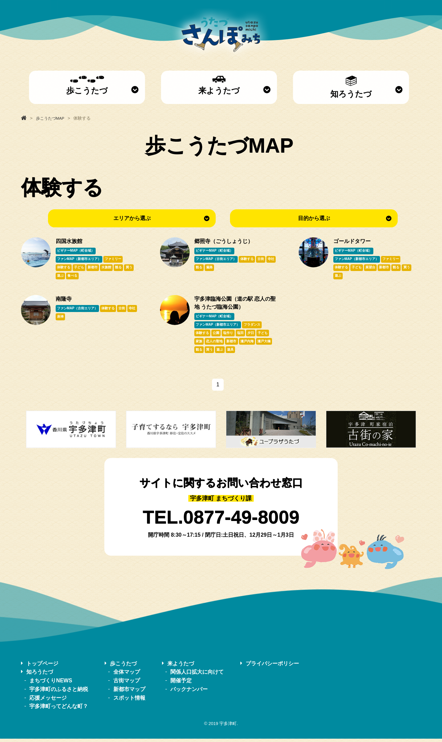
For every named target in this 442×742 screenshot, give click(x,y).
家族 (199, 344)
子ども (80, 268)
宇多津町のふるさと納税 (58, 692)
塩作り (230, 335)
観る (121, 268)
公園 (217, 335)
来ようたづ (219, 85)
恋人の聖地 (215, 344)
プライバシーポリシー (272, 667)
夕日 (253, 335)
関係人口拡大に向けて (197, 675)
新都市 (94, 268)
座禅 (71, 318)
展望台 (372, 268)
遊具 (232, 353)
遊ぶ (60, 277)
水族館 (109, 268)
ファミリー (114, 259)
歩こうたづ (87, 85)
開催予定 (181, 684)
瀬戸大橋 (267, 344)
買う (132, 268)
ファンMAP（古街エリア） (216, 259)
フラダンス (252, 326)
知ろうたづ (351, 87)
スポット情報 (129, 701)
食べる (73, 277)
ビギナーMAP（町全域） (76, 251)
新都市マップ (129, 692)
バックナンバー (189, 692)
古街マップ (126, 684)
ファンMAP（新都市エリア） (79, 259)
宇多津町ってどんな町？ (58, 710)
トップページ (42, 667)
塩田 (242, 335)
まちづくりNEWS (50, 684)
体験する (64, 268)
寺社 (199, 268)
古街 (262, 259)
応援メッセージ (48, 701)
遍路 (221, 268)
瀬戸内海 (249, 344)
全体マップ (126, 675)
